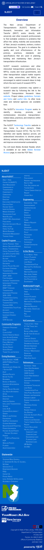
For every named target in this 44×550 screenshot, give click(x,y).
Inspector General (9, 209)
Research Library (30, 398)
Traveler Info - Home (31, 324)
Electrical (27, 218)
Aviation (26, 294)
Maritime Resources (30, 272)
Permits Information (9, 428)
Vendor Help (28, 195)
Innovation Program (24, 109)
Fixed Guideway (8, 278)
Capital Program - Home (11, 244)
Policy (26, 232)
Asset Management (9, 185)
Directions (6, 197)
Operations (27, 227)
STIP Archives (7, 320)
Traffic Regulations (30, 427)
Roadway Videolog (30, 410)
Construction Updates (31, 341)
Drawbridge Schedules (31, 343)
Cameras (27, 336)
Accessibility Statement (10, 481)
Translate (14, 7)
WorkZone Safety (30, 358)
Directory (6, 199)
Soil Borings (28, 412)
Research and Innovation (32, 181)
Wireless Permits (8, 443)
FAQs (4, 472)
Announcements (29, 205)
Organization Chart (9, 214)
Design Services (8, 396)
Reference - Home (30, 366)
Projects (27, 237)
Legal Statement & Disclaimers (13, 479)
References (28, 362)
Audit (4, 372)
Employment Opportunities (11, 202)
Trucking (27, 316)
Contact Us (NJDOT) (10, 182)
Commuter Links (31, 434)
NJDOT (8, 12)
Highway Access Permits (11, 431)
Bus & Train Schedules (32, 334)
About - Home (7, 180)
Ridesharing (28, 356)
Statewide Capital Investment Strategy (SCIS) (9, 315)
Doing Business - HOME (10, 360)
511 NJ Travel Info (30, 326)
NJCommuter (29, 320)
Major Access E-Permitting (12, 426)
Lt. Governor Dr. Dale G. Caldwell (14, 462)
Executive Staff (8, 204)
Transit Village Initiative (11, 352)
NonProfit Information (10, 421)
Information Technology (32, 385)
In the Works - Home (31, 255)
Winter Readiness (8, 231)
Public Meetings (8, 342)
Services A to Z (8, 467)
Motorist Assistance (30, 346)
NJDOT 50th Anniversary (11, 219)
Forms (26, 220)
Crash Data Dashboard (31, 368)
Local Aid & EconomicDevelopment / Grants (10, 411)
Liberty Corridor (29, 259)
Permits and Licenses (31, 230)
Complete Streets (30, 338)
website (7, 96)
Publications (7, 222)
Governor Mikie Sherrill (11, 459)
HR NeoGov (28, 444)
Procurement (28, 178)
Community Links (31, 432)
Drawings (27, 215)
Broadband (6, 379)
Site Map (27, 447)
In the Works (28, 251)
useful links (22, 99)
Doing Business (8, 356)
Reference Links (31, 442)
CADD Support (29, 373)
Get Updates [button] (27, 7)
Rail (25, 314)
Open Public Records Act (32, 393)
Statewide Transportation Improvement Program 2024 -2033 (11, 283)
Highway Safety (8, 207)
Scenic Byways (7, 350)
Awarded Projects (9, 374)
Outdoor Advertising (9, 423)
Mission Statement (9, 212)
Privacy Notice (7, 476)
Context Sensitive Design (11, 335)
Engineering (28, 199)
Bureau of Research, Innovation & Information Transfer (11, 384)
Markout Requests (30, 222)
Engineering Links (32, 437)
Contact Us (6, 474)
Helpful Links (29, 429)
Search (38, 7)
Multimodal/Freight (31, 286)
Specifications (28, 240)
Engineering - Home (30, 203)
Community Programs (11, 324)
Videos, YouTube (8, 229)
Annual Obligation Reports (12, 246)
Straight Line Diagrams (32, 420)
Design (26, 213)
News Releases (7, 217)
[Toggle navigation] (37, 12)
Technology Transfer (22, 125)
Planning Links (31, 439)
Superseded (28, 242)
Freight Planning (30, 257)
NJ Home (6, 464)
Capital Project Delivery (11, 266)
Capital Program (9, 240)
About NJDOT (7, 176)
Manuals (27, 225)
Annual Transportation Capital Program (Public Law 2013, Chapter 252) (11, 251)
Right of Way (28, 183)
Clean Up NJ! (7, 332)
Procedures (28, 235)
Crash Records (29, 371)
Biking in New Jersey (31, 331)
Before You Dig (8, 377)
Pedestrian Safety (30, 348)
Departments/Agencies (10, 469)
